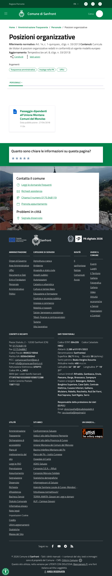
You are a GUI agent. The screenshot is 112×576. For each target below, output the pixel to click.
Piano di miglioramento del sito (18, 454)
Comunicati (79, 275)
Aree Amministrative (19, 265)
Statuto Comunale (18, 501)
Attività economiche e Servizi (96, 301)
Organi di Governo (17, 261)
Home (12, 27)
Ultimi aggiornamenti (19, 524)
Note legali (14, 510)
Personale (56, 27)
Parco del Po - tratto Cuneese (47, 454)
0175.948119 (19, 345)
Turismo (37, 322)
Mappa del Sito (16, 534)
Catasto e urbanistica (43, 284)
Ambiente (38, 265)
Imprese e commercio (43, 303)
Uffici (11, 270)
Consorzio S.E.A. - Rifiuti (44, 468)
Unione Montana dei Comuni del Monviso (53, 445)
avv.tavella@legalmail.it (74, 412)
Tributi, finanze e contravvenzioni (49, 317)
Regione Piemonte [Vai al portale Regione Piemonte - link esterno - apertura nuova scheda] (16, 3)
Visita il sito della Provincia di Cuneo (50, 440)
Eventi (93, 264)
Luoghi (93, 268)
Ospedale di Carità (42, 459)
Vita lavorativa (40, 326)
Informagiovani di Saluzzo (45, 482)
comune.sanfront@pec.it (27, 360)
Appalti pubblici (40, 275)
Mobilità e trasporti (42, 307)
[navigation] (6, 13)
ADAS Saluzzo (40, 463)
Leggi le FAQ (15, 463)
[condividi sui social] (16, 56)
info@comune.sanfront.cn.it (28, 363)
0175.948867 (20, 349)
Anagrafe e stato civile (44, 270)
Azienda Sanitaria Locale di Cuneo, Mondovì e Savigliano (60, 487)
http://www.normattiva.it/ (45, 492)
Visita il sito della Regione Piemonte (50, 435)
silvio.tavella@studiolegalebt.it (79, 409)
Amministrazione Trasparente (33, 27)
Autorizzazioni (40, 279)
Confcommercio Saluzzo (44, 431)
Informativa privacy (18, 506)
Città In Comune (70, 560)
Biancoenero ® (80, 564)
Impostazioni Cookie (18, 515)
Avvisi (77, 279)
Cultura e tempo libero (44, 289)
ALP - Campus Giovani (44, 501)
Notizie (77, 270)
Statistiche (14, 529)
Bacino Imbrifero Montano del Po (49, 449)
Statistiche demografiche (45, 478)
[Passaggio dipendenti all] (15, 111)
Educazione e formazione (45, 293)
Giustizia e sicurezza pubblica (47, 298)
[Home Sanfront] (36, 13)
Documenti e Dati (17, 275)
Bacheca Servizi (16, 496)
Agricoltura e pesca (42, 261)
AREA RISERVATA (54, 571)
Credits (12, 520)
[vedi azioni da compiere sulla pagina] (32, 56)
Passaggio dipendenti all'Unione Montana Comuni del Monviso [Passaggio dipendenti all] (33, 115)
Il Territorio (95, 273)
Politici (12, 293)
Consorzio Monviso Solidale (46, 473)
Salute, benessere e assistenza (48, 312)
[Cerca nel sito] (99, 13)
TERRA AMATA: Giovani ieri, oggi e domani (53, 496)
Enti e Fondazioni (17, 279)
